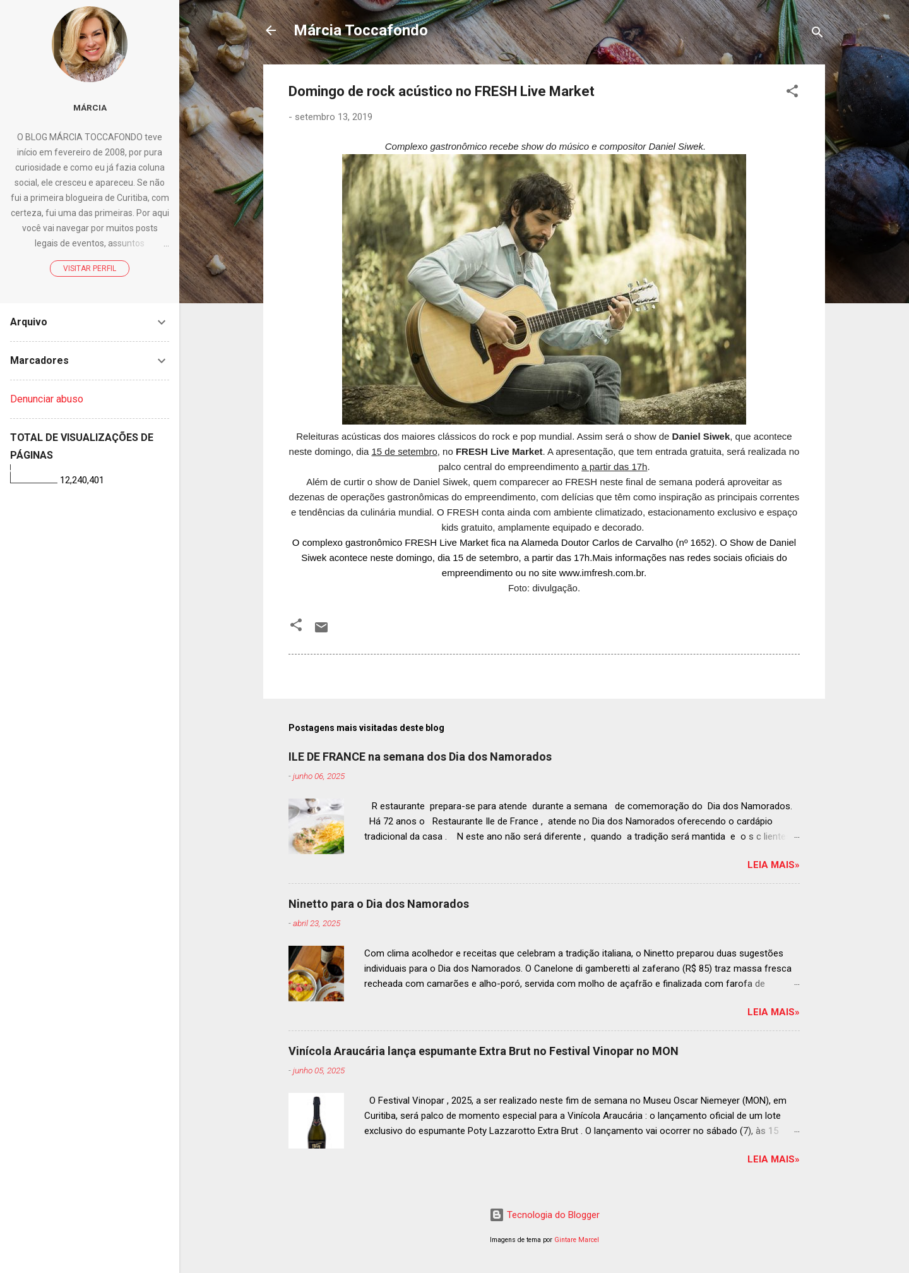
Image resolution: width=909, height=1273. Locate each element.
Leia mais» (773, 865)
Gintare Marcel (576, 1240)
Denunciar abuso (46, 399)
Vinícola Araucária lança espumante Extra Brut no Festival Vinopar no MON (483, 1051)
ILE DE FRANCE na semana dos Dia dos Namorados (420, 756)
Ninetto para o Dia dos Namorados (378, 903)
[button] (792, 93)
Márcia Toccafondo (361, 30)
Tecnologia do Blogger (544, 1215)
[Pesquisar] (817, 34)
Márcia (90, 107)
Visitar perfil (89, 268)
